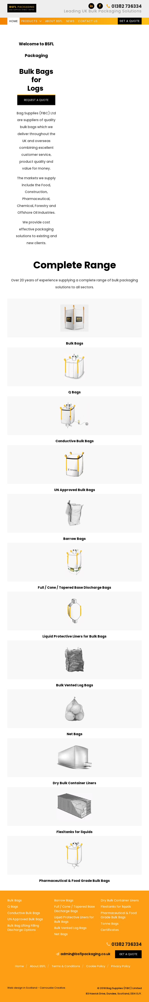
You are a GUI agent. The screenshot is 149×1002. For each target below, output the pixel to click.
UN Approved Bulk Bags (25, 919)
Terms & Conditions (66, 966)
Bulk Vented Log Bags (70, 928)
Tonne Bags (110, 923)
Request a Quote (36, 100)
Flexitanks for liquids (116, 906)
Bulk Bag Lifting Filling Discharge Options (23, 927)
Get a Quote (130, 21)
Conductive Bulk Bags (23, 913)
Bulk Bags (14, 900)
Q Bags (12, 906)
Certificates (110, 930)
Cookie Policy (95, 966)
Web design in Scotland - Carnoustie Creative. (36, 988)
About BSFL (54, 21)
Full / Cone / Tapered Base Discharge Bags (74, 908)
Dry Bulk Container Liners (120, 900)
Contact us (88, 21)
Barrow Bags (63, 900)
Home (13, 21)
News (70, 21)
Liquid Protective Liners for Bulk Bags (74, 919)
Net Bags (61, 934)
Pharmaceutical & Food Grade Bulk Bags (119, 915)
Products (29, 21)
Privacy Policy (120, 966)
